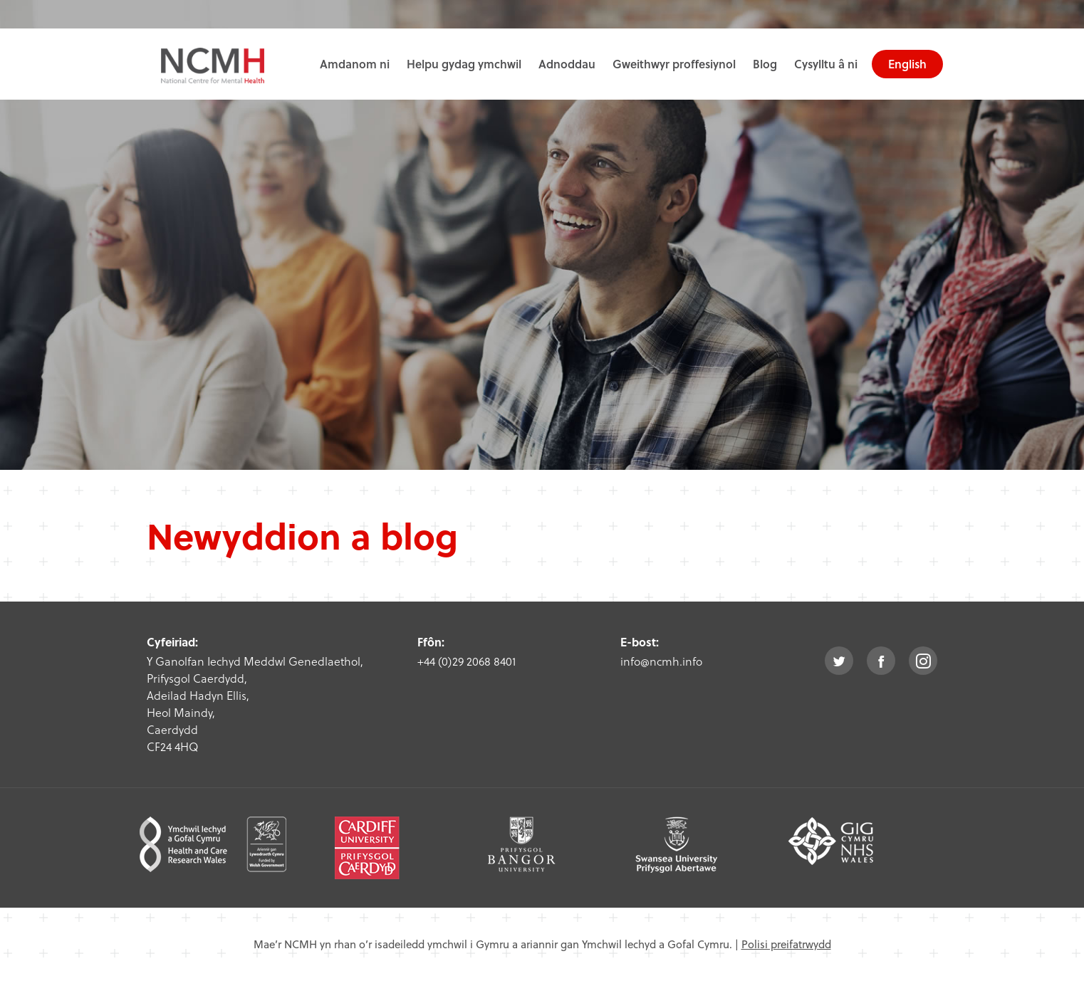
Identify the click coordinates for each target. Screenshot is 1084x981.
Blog (765, 64)
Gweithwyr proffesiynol (674, 64)
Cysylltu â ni (826, 64)
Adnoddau (566, 64)
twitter (839, 660)
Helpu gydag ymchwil (464, 64)
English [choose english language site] (907, 64)
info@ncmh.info (661, 661)
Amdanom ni (355, 64)
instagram (923, 660)
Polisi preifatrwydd (786, 944)
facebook (881, 660)
